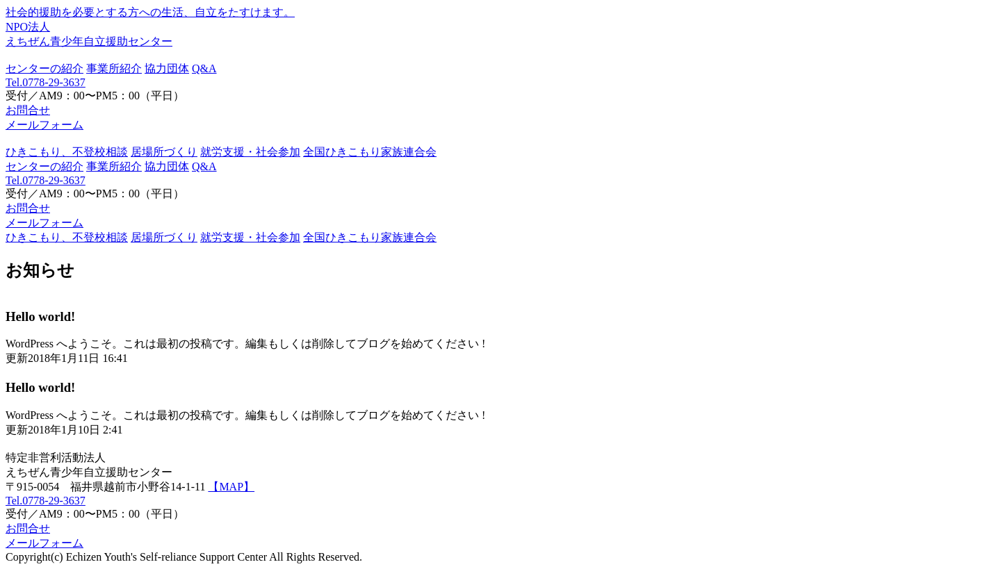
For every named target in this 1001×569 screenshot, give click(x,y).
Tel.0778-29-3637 (46, 82)
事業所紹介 (114, 68)
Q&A (204, 68)
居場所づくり (164, 152)
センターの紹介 (44, 68)
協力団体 (167, 68)
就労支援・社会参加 (250, 152)
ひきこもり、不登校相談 (67, 152)
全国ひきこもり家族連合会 (370, 152)
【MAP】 (231, 487)
